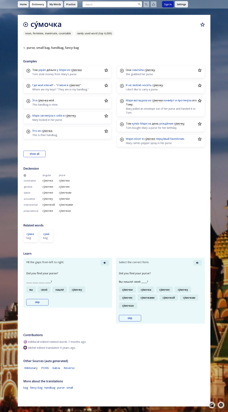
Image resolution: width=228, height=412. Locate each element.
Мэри (62, 70)
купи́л (135, 123)
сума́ (46, 234)
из (68, 70)
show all (34, 154)
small (69, 387)
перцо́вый (162, 138)
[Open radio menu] (211, 405)
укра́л (42, 70)
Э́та (34, 100)
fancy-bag (36, 387)
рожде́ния (166, 123)
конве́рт (169, 100)
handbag (49, 387)
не (130, 85)
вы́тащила (140, 100)
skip (37, 302)
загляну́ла (46, 115)
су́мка (30, 234)
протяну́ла (185, 100)
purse (61, 387)
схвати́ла (138, 70)
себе (59, 115)
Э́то (34, 131)
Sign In (168, 4)
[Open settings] (221, 405)
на (149, 123)
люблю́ (137, 85)
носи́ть (147, 85)
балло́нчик (177, 138)
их (39, 131)
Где (34, 85)
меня (62, 85)
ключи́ (48, 85)
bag (25, 387)
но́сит (138, 138)
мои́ (40, 85)
